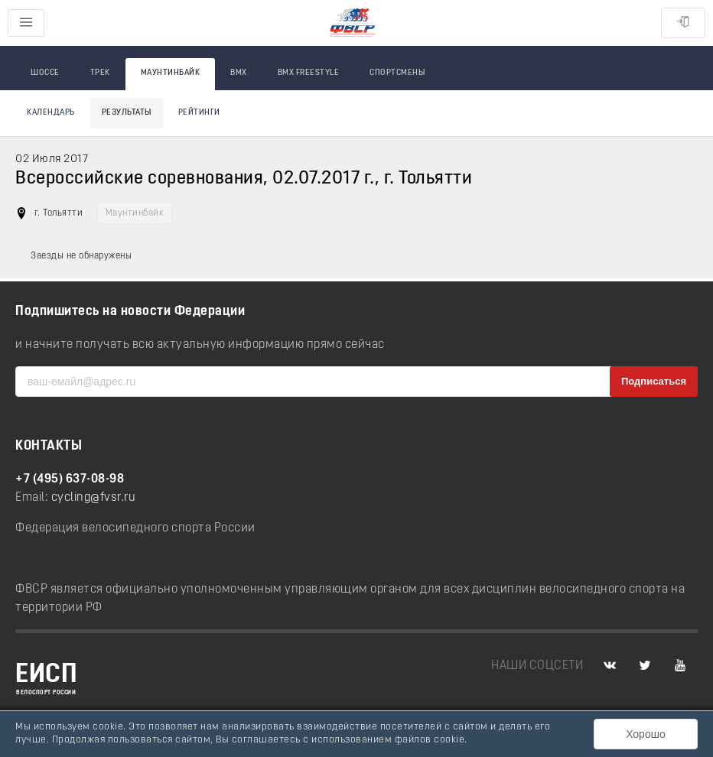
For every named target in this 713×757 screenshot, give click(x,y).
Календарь (51, 113)
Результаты (126, 113)
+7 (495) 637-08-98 (69, 479)
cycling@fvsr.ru (93, 498)
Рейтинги (199, 113)
